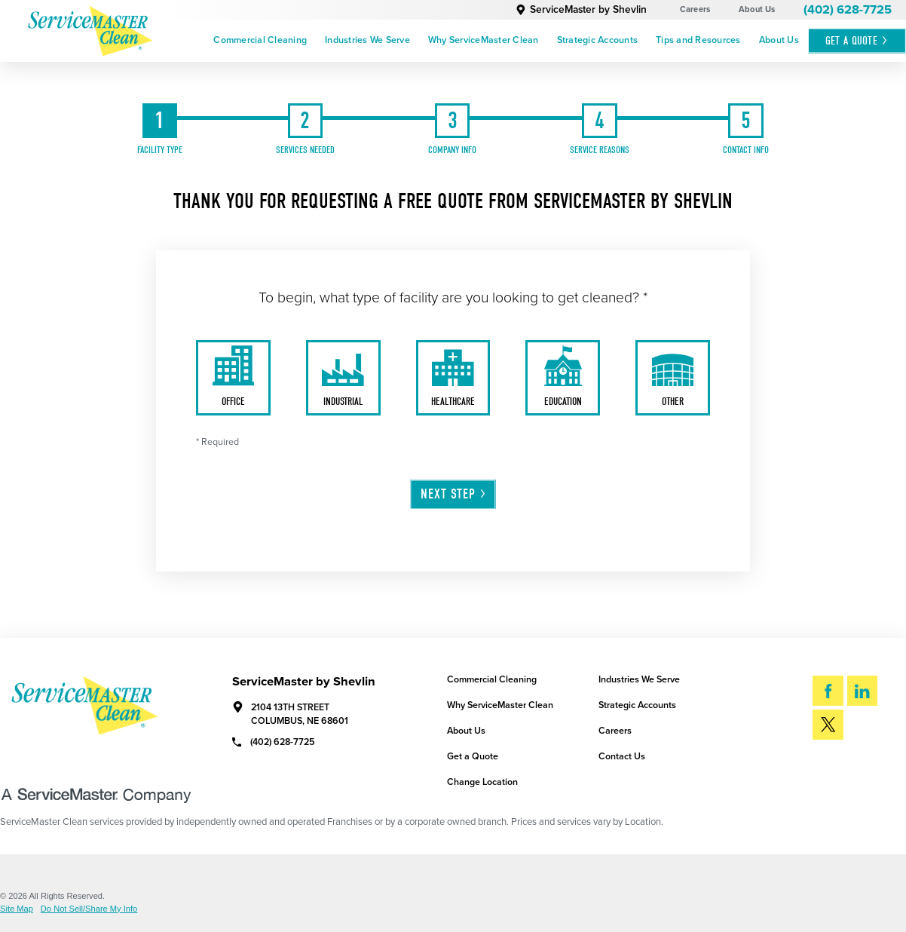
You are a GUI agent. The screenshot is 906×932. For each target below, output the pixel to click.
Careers (695, 9)
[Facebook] (828, 691)
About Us (757, 9)
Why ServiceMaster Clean (483, 40)
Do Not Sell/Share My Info (89, 909)
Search (851, 766)
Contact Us (621, 756)
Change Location (482, 782)
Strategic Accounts (597, 40)
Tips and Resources (698, 40)
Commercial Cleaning (260, 40)
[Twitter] (828, 725)
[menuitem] (260, 41)
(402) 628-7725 (847, 9)
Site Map (16, 909)
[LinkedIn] (862, 691)
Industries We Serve (367, 40)
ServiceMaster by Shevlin (581, 9)
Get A (857, 41)
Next (454, 493)
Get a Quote (472, 756)
